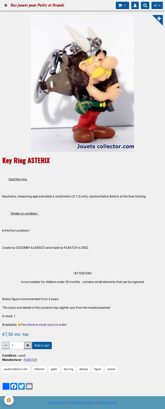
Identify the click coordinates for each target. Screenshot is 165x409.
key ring (68, 369)
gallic (54, 369)
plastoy (83, 369)
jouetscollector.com (16, 369)
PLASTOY (30, 360)
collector (39, 369)
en (155, 5)
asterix (111, 369)
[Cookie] (9, 400)
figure (97, 369)
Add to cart (41, 345)
